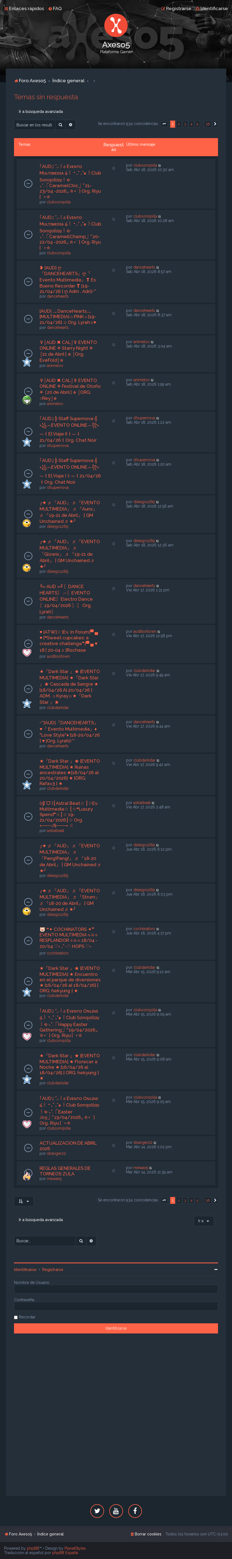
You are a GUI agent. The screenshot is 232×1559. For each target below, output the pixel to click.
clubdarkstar (58, 707)
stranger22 (56, 1153)
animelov (55, 365)
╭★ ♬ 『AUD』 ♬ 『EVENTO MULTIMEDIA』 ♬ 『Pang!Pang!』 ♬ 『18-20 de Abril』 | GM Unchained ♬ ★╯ (70, 858)
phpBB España (65, 1553)
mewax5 (54, 1178)
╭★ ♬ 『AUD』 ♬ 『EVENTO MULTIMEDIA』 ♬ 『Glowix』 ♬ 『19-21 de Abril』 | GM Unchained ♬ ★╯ (70, 554)
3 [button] (185, 124)
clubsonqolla (59, 202)
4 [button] (191, 124)
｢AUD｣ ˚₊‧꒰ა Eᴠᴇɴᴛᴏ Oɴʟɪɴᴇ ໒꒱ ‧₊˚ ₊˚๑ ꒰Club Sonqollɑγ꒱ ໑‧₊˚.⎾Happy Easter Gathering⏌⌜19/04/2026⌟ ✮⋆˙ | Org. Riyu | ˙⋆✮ (69, 1023)
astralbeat (55, 830)
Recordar (27, 1317)
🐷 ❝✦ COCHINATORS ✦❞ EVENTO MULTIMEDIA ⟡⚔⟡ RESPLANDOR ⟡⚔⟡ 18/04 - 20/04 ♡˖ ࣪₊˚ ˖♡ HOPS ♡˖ (69, 938)
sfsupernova (58, 445)
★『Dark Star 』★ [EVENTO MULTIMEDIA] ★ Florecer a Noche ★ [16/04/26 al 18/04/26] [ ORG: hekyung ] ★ (70, 1067)
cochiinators (58, 953)
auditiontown (58, 656)
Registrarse (52, 1269)
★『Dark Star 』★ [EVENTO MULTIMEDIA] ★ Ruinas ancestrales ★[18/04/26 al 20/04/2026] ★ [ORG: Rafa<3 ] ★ (70, 772)
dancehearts (58, 296)
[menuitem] (55, 8)
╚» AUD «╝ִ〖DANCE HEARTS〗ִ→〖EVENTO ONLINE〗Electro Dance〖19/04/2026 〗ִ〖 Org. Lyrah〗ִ (66, 599)
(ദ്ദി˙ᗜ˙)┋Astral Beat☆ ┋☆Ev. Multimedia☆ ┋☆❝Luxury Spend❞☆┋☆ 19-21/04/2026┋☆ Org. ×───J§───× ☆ (69, 814)
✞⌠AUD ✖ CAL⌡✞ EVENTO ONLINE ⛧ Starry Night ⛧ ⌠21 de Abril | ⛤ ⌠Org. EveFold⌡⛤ (68, 351)
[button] (164, 124)
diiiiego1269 (57, 526)
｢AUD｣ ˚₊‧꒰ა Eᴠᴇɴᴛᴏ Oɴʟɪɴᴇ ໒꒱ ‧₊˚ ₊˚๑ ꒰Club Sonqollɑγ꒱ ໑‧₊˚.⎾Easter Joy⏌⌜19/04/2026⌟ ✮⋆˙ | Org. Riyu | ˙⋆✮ (69, 1111)
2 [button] (179, 124)
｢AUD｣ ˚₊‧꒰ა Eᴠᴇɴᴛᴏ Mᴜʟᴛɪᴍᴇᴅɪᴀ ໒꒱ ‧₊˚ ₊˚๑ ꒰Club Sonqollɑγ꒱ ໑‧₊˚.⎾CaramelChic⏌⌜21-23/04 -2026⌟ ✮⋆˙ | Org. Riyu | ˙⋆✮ (70, 181)
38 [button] (208, 124)
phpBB (33, 1548)
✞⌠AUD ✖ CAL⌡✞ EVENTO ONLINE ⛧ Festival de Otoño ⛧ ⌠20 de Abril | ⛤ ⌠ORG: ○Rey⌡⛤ (70, 389)
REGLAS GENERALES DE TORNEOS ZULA (65, 1170)
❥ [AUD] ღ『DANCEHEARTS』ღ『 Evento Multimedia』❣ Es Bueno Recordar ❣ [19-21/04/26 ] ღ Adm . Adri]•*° (68, 279)
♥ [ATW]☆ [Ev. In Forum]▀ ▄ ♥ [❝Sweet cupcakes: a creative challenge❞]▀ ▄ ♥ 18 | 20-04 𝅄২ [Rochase (69, 641)
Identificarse (25, 1269)
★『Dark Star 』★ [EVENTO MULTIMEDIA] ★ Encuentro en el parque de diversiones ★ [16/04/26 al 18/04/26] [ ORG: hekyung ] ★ (70, 979)
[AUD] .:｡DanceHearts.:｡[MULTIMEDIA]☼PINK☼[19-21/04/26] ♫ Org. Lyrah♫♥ (68, 316)
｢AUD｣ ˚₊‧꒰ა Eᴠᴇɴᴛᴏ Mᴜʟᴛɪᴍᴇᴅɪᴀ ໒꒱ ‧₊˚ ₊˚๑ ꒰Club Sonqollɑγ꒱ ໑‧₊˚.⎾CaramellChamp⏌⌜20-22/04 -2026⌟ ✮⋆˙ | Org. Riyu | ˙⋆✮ (70, 232)
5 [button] (197, 124)
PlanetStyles (75, 1548)
